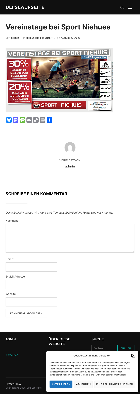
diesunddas (33, 37)
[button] (133, 355)
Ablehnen (83, 384)
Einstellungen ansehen (114, 384)
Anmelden (12, 355)
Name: (10, 259)
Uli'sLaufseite (25, 7)
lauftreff (47, 37)
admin (15, 37)
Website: (11, 294)
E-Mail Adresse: (15, 276)
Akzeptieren (61, 384)
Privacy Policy (13, 383)
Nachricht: (12, 220)
